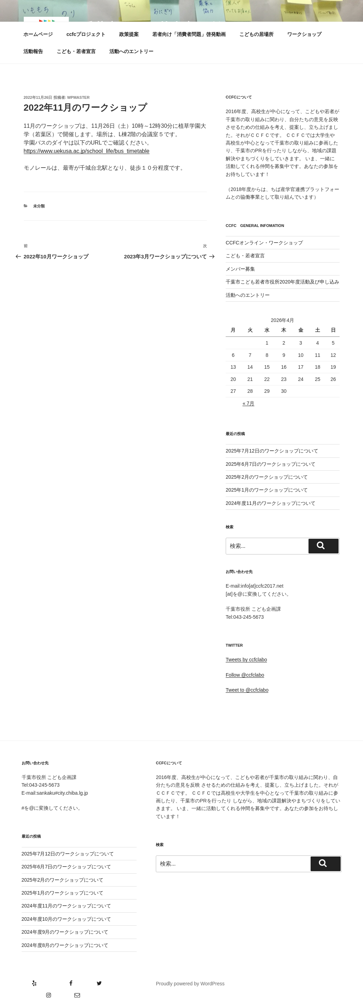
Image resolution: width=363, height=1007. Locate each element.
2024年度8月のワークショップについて (65, 945)
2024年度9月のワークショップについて (65, 932)
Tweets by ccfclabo (246, 659)
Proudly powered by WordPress (190, 983)
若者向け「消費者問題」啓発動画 (189, 34)
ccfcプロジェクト (86, 34)
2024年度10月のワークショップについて (66, 919)
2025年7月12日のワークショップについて (272, 451)
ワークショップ (304, 34)
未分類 (39, 206)
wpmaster (78, 97)
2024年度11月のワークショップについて (270, 503)
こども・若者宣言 (76, 51)
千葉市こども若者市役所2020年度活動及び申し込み (282, 282)
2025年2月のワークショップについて (267, 477)
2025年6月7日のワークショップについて (270, 464)
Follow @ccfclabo (245, 675)
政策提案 (129, 34)
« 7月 (248, 403)
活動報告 (33, 51)
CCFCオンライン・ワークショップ (264, 242)
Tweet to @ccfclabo (247, 690)
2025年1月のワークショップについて (267, 490)
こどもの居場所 (256, 34)
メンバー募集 (240, 269)
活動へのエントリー (131, 51)
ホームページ (38, 34)
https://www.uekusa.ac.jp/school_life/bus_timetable (87, 151)
